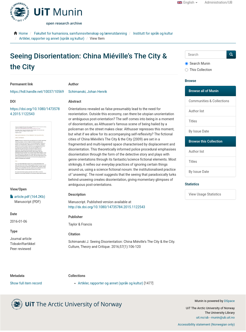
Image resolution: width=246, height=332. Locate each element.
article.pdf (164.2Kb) (27, 197)
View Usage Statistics (205, 194)
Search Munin (197, 63)
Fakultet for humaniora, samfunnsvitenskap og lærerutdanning (80, 33)
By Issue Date (199, 131)
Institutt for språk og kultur (153, 33)
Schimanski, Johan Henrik (87, 92)
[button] (187, 2)
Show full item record (26, 283)
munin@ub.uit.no (223, 317)
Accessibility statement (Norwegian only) (206, 324)
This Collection (198, 70)
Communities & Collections (209, 101)
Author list (196, 111)
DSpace (229, 301)
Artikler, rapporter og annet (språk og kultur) (51, 38)
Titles (193, 121)
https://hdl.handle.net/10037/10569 (37, 92)
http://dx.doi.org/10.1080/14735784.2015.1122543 (106, 207)
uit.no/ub (202, 317)
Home (23, 33)
